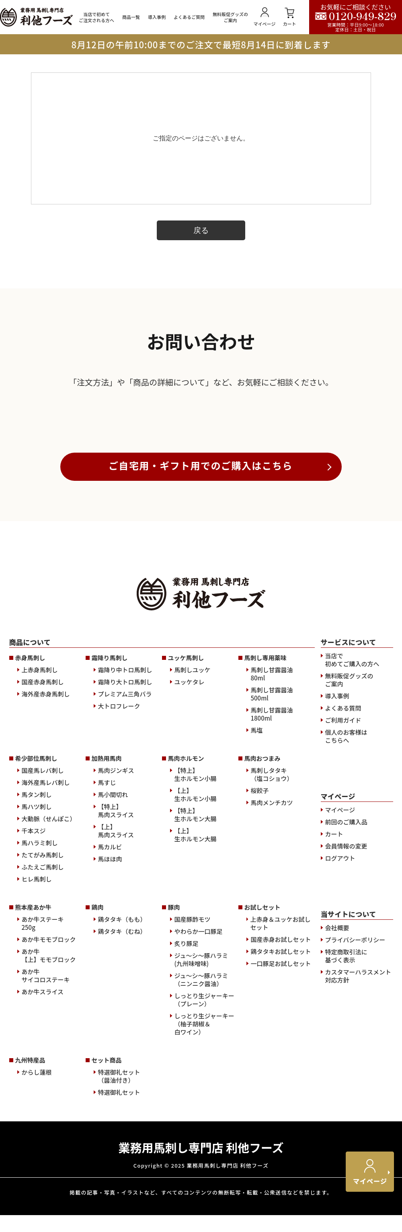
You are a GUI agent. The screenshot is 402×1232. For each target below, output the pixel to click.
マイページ (265, 17)
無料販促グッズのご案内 (230, 17)
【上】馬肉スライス (116, 983)
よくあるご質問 (189, 17)
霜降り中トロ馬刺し (125, 822)
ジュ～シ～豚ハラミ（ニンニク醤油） (201, 1132)
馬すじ (107, 935)
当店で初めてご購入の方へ (352, 812)
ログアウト (340, 1010)
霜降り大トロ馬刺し (125, 834)
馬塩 (257, 882)
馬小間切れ (113, 947)
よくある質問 (343, 860)
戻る (201, 230)
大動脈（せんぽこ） (49, 971)
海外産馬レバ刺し (46, 935)
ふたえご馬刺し (43, 1019)
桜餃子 (260, 943)
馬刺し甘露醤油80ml (272, 826)
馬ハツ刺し (37, 959)
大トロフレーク (119, 858)
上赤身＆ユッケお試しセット (280, 1075)
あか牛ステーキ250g (43, 1075)
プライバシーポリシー (355, 1092)
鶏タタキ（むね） (122, 1084)
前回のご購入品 (346, 974)
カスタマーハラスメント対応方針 (358, 1128)
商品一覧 (131, 17)
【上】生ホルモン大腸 (195, 987)
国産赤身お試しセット (281, 1092)
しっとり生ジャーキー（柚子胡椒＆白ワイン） (204, 1176)
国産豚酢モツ (192, 1071)
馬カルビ (110, 999)
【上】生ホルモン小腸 (195, 947)
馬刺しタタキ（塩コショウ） (272, 927)
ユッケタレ (189, 834)
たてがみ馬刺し (43, 1007)
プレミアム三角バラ (125, 846)
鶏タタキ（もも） (122, 1071)
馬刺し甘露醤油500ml (272, 846)
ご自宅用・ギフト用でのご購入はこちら (201, 617)
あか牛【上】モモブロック (49, 1108)
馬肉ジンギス (116, 923)
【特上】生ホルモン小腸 (195, 927)
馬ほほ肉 (110, 1011)
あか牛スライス (43, 1144)
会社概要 (337, 1080)
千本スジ (34, 983)
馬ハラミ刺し (40, 995)
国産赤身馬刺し (43, 834)
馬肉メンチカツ (272, 955)
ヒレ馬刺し (37, 1031)
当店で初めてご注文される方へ (96, 17)
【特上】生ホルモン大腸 (195, 967)
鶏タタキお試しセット (281, 1104)
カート (289, 17)
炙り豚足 (186, 1096)
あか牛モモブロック (49, 1092)
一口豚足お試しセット (281, 1116)
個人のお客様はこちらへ (346, 888)
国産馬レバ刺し (43, 923)
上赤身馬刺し (40, 822)
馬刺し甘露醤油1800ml (272, 866)
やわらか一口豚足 (198, 1084)
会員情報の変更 (346, 998)
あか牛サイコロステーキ (46, 1128)
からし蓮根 (37, 1224)
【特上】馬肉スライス (116, 963)
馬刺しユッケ (192, 822)
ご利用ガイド (343, 872)
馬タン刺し (37, 947)
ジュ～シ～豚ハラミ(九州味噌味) (201, 1112)
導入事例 (157, 17)
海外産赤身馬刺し (46, 846)
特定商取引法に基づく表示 (346, 1108)
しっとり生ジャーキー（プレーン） (204, 1152)
